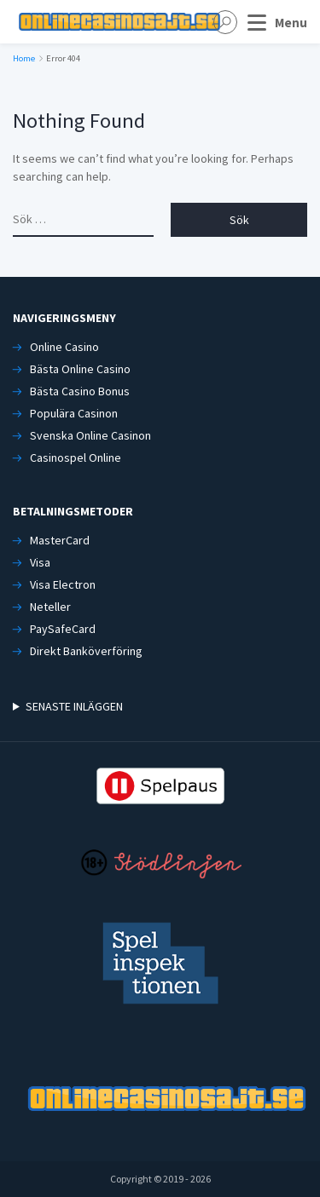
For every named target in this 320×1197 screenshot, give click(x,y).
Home (24, 58)
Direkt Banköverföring (86, 651)
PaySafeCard (63, 628)
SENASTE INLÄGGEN (74, 706)
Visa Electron (63, 584)
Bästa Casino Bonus (80, 391)
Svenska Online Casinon (90, 435)
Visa (40, 562)
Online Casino (64, 346)
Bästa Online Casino (80, 369)
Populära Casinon (74, 413)
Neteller (50, 606)
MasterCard (60, 540)
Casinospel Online (75, 457)
